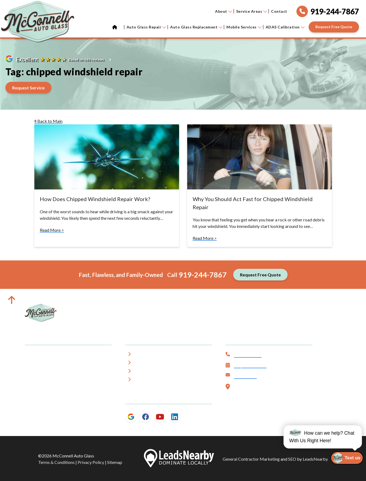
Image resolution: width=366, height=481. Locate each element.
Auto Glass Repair (146, 27)
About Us (145, 355)
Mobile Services (244, 27)
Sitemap (114, 462)
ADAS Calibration (285, 27)
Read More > (52, 230)
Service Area (148, 363)
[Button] (334, 27)
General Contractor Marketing (251, 458)
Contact (279, 11)
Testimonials (149, 372)
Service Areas (251, 11)
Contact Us (245, 376)
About (223, 11)
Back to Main (48, 121)
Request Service (250, 365)
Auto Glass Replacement (196, 27)
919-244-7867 (203, 274)
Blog (140, 380)
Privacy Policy (91, 462)
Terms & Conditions (56, 462)
